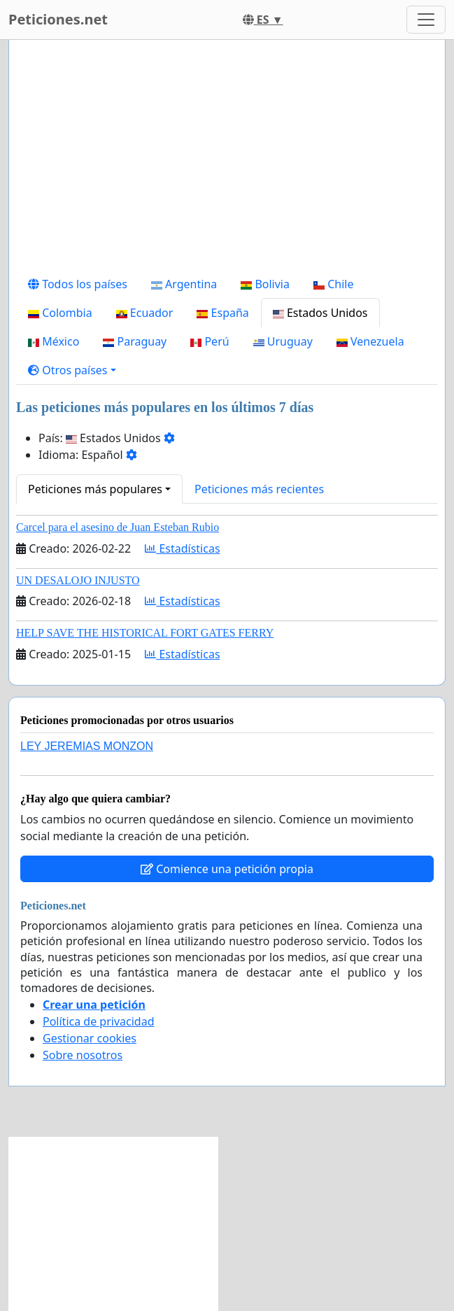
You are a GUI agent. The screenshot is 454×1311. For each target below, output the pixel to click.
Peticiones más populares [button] (95, 489)
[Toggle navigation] (426, 20)
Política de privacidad (99, 1021)
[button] (72, 370)
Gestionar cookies (89, 1038)
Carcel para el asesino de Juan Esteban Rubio (117, 527)
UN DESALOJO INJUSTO (78, 580)
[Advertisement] (227, 160)
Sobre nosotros (82, 1055)
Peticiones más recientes (259, 489)
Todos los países (77, 284)
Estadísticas (182, 548)
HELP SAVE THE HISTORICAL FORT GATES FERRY (145, 633)
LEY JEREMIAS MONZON (86, 746)
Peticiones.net (58, 19)
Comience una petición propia (227, 869)
